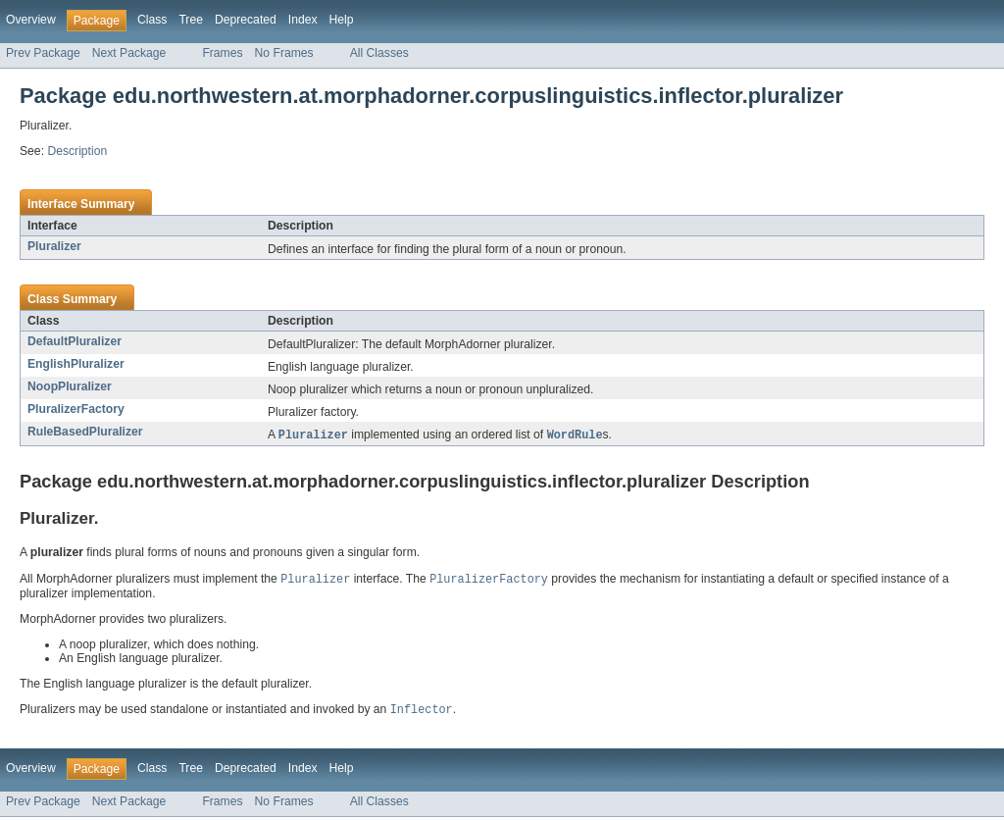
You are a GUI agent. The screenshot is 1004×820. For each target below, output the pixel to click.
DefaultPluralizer (74, 341)
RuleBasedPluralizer (85, 431)
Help (341, 19)
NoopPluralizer (69, 386)
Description (77, 151)
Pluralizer (54, 246)
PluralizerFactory (76, 409)
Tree (190, 19)
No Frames (284, 53)
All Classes (379, 53)
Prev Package (43, 53)
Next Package (129, 53)
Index (303, 19)
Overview (31, 19)
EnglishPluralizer (76, 364)
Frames (222, 53)
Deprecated (245, 19)
